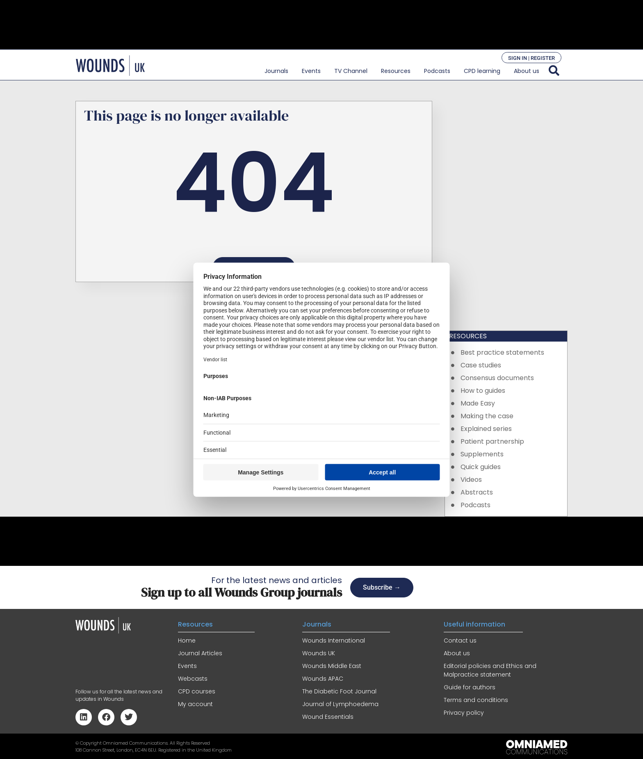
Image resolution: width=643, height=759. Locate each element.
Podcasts (437, 71)
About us (526, 71)
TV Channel (350, 71)
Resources (395, 71)
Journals (276, 71)
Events (311, 71)
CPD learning (482, 71)
